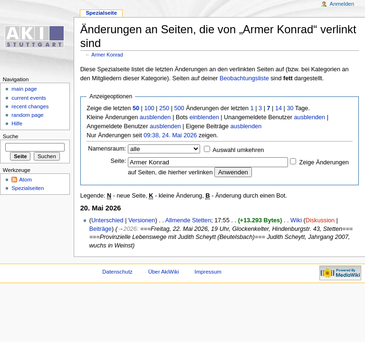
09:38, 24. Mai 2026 (170, 135)
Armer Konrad (107, 54)
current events (28, 98)
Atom (25, 179)
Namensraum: (107, 148)
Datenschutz (117, 272)
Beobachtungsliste (244, 78)
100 (149, 108)
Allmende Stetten (188, 220)
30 (290, 108)
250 (164, 108)
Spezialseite (101, 13)
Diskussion (320, 220)
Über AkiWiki (163, 272)
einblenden (204, 117)
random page (27, 115)
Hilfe (16, 123)
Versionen (141, 220)
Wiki (296, 220)
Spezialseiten (27, 188)
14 (278, 108)
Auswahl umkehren (238, 150)
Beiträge (100, 229)
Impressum (207, 272)
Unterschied (107, 220)
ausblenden (155, 117)
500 (179, 108)
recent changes (29, 106)
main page (24, 89)
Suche (11, 136)
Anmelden (342, 4)
